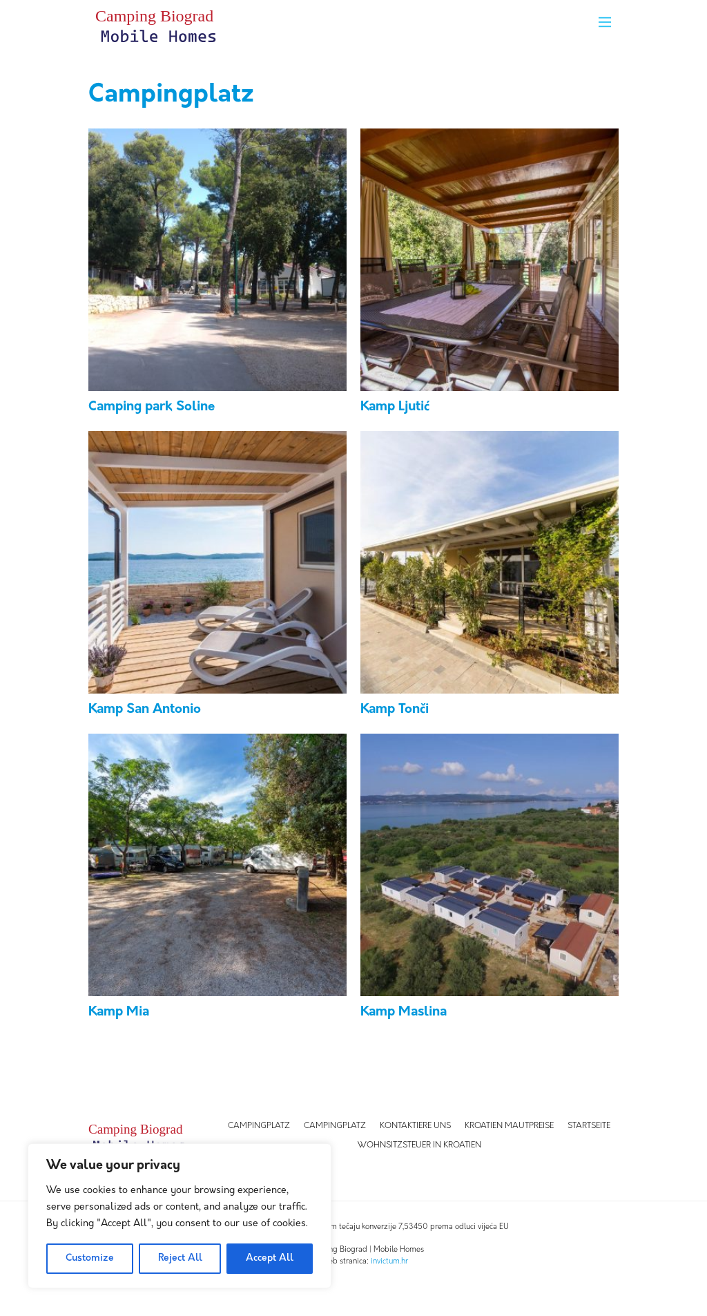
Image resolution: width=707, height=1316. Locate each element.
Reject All (180, 1258)
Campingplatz (259, 1126)
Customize (90, 1258)
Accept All (269, 1258)
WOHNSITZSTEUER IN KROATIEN (419, 1145)
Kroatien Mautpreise (509, 1126)
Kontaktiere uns (415, 1126)
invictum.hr (389, 1262)
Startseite (589, 1126)
